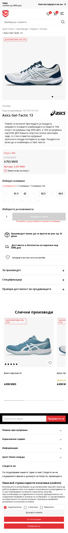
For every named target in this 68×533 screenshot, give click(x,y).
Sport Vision (8, 28)
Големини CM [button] (38, 186)
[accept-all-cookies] (34, 526)
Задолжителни (15, 507)
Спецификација (33, 279)
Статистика (33, 507)
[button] (34, 22)
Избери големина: (13, 180)
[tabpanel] (34, 68)
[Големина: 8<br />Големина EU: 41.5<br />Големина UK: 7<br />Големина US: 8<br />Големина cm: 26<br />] (16, 193)
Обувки (33, 28)
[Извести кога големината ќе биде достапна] (6, 193)
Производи (22, 28)
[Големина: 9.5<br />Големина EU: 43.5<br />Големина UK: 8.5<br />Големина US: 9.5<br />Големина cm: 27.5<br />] (43, 193)
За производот (33, 270)
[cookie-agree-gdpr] (34, 519)
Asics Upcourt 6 (13, 373)
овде (7, 136)
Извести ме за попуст (18, 170)
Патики (43, 28)
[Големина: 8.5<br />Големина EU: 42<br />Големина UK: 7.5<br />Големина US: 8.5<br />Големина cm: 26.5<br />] (25, 193)
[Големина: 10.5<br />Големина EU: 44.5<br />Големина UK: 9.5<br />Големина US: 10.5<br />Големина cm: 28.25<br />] (61, 193)
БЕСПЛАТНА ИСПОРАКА (34, 3)
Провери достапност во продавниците (33, 289)
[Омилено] (48, 13)
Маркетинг (49, 507)
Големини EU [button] (9, 186)
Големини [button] (23, 186)
